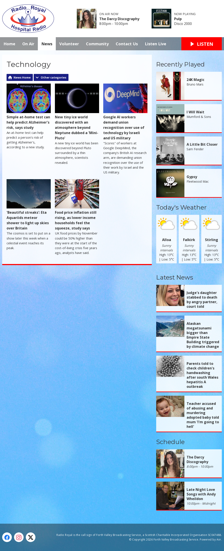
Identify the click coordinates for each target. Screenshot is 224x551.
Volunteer (69, 43)
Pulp (178, 19)
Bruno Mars (195, 84)
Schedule (170, 442)
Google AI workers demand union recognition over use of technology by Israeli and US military (125, 112)
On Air (28, 43)
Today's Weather (181, 207)
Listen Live (155, 43)
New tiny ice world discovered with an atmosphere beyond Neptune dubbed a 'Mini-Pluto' (77, 112)
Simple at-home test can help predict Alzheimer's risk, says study (29, 107)
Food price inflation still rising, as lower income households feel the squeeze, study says (77, 205)
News (46, 43)
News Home (22, 77)
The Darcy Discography (119, 19)
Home (9, 43)
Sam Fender (195, 149)
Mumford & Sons (199, 117)
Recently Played (180, 64)
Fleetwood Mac (198, 181)
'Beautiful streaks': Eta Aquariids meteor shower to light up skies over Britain (29, 205)
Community (97, 43)
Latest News (174, 277)
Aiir (219, 539)
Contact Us (127, 43)
